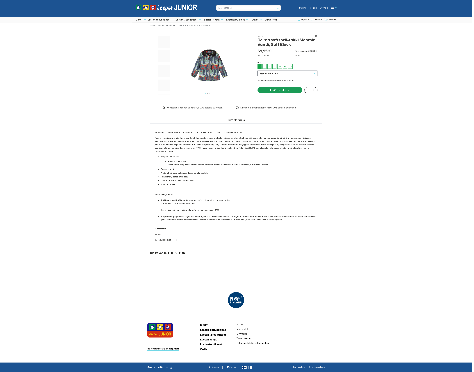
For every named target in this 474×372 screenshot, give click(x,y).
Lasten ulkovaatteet (186, 19)
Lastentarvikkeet (235, 19)
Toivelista (318, 19)
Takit (180, 25)
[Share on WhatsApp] (179, 253)
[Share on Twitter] (176, 253)
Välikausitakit (190, 25)
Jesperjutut (312, 8)
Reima (158, 234)
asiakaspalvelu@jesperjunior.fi (163, 348)
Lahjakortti (271, 19)
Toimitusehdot (299, 367)
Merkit (139, 19)
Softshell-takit (204, 25)
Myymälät (324, 8)
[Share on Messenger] (172, 253)
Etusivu (302, 8)
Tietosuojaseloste (317, 367)
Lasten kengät (212, 19)
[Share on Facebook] (168, 253)
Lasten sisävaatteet (158, 19)
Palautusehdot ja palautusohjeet (253, 342)
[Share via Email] (183, 253)
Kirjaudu (305, 19)
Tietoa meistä (244, 338)
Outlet (254, 19)
